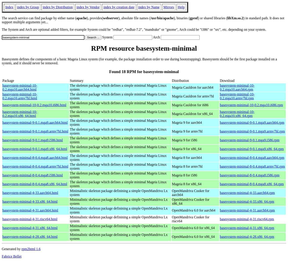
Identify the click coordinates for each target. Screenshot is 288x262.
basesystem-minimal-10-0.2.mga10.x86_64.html (19, 114)
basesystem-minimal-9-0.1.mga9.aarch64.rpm (252, 122)
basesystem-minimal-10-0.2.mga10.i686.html (34, 105)
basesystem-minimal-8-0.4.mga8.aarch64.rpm (252, 158)
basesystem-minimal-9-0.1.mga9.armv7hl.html (35, 131)
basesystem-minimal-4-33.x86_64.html (30, 201)
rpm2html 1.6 (31, 249)
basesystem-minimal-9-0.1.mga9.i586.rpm (249, 140)
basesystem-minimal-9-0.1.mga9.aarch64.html (35, 122)
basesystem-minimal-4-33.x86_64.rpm (247, 201)
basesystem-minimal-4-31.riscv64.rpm (247, 219)
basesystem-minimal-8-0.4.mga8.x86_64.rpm (252, 184)
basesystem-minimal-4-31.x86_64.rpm (247, 228)
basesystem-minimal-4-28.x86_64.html (30, 237)
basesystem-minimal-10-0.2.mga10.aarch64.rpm (237, 87)
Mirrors (168, 7)
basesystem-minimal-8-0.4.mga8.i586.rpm (249, 175)
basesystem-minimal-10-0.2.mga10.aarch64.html (19, 87)
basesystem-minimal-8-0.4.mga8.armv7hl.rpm (252, 166)
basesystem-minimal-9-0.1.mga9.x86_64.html (34, 149)
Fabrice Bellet (11, 256)
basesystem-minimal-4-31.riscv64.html (29, 219)
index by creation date (118, 7)
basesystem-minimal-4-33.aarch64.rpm (247, 193)
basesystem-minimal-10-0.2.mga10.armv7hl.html (19, 96)
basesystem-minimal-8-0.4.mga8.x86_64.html (34, 184)
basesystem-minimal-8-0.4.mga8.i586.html (32, 175)
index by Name (149, 7)
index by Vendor (88, 7)
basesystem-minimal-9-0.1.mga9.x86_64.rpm (252, 149)
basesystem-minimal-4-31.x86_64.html (30, 228)
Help (181, 7)
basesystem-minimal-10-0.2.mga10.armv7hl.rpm (237, 96)
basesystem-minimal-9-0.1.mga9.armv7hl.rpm (252, 131)
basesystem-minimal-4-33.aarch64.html (30, 193)
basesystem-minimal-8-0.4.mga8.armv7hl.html (35, 166)
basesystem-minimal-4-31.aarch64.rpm (247, 210)
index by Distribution (58, 7)
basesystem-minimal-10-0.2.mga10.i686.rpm (251, 105)
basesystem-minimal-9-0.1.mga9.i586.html (32, 140)
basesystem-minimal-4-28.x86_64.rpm (247, 237)
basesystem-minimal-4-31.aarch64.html (30, 210)
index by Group (28, 7)
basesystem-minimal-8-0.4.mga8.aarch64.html (35, 158)
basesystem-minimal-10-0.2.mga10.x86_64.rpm (237, 114)
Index (9, 7)
